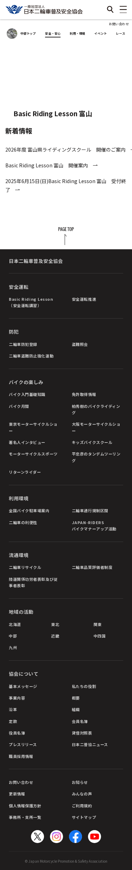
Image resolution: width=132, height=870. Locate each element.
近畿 (55, 636)
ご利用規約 (82, 805)
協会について (23, 673)
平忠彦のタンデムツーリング (96, 457)
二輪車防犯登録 (23, 344)
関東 (98, 624)
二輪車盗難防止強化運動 (31, 356)
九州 (13, 647)
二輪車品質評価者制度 (92, 567)
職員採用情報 (21, 756)
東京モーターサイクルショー (33, 427)
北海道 (15, 624)
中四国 (100, 636)
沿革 (13, 709)
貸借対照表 (82, 733)
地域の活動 (21, 611)
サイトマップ (84, 817)
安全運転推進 (84, 299)
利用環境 (19, 498)
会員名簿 (80, 721)
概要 (76, 698)
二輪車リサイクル (25, 567)
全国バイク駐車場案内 (29, 510)
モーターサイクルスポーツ (33, 454)
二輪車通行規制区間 (90, 510)
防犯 (14, 331)
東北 (55, 624)
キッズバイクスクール (92, 442)
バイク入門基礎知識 (27, 394)
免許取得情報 (84, 394)
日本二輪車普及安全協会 (36, 260)
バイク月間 (19, 406)
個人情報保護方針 (25, 805)
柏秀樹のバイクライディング (96, 409)
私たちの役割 (84, 686)
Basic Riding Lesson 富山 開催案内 (46, 165)
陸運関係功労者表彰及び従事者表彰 (33, 582)
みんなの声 (82, 793)
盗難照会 (80, 344)
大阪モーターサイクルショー (96, 427)
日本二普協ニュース (90, 744)
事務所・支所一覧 (25, 817)
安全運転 (19, 286)
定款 (13, 721)
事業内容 (17, 698)
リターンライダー (25, 472)
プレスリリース (23, 744)
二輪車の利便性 (23, 522)
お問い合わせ (119, 24)
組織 (76, 709)
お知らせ (80, 782)
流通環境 (19, 554)
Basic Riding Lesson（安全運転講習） (31, 302)
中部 (13, 636)
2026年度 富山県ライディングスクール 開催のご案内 (65, 149)
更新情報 (17, 793)
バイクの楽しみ (26, 381)
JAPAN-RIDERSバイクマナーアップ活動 (94, 525)
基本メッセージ (23, 686)
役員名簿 (17, 733)
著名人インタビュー (27, 442)
